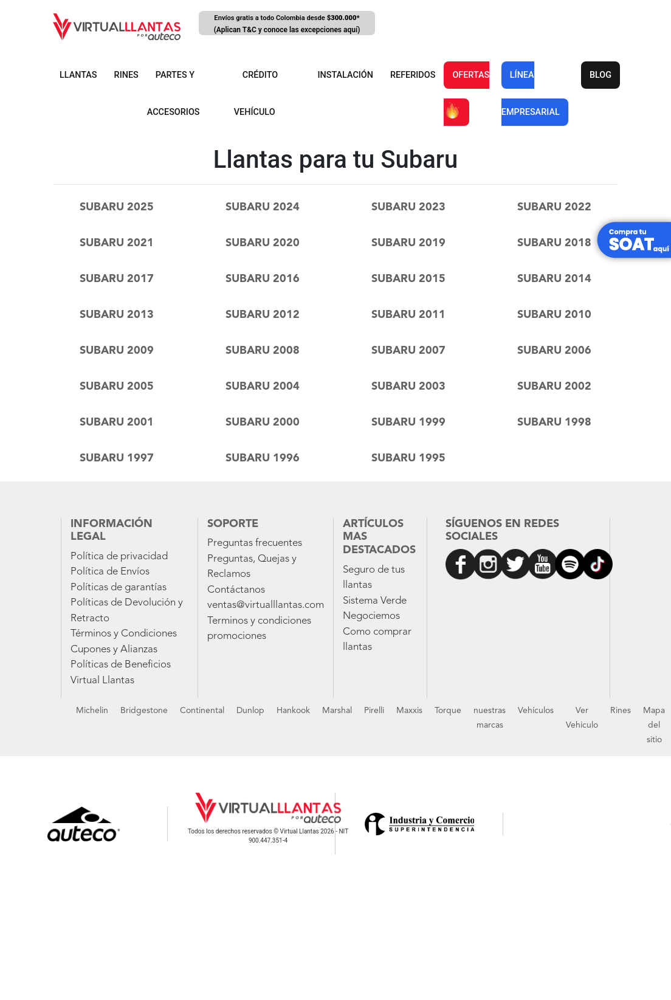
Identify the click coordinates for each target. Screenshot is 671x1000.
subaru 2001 (117, 422)
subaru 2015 (408, 279)
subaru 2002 (554, 386)
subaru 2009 (117, 350)
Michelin (92, 710)
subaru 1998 (554, 422)
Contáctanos (236, 590)
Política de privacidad (119, 556)
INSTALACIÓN (345, 75)
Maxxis (409, 710)
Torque (448, 710)
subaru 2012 (262, 314)
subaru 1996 (262, 458)
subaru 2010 (554, 314)
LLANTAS (78, 75)
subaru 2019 (408, 243)
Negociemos (371, 616)
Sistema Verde (375, 601)
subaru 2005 (117, 386)
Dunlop (250, 710)
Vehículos (536, 710)
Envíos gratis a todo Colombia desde (287, 24)
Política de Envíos (110, 572)
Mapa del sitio (654, 725)
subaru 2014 (554, 279)
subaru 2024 (262, 207)
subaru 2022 (554, 207)
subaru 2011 (408, 314)
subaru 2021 (117, 243)
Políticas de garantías (119, 587)
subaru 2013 (117, 314)
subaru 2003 (408, 386)
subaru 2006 (554, 350)
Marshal (337, 710)
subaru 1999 (408, 422)
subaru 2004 (262, 386)
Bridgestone (144, 710)
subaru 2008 (262, 350)
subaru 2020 (262, 243)
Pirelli (374, 710)
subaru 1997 (117, 458)
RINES (126, 75)
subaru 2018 (554, 243)
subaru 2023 (408, 207)
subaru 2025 (117, 207)
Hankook (293, 710)
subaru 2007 (408, 350)
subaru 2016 (262, 279)
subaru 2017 (117, 279)
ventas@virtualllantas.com (265, 605)
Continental (202, 710)
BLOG (600, 75)
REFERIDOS (412, 75)
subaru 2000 (262, 422)
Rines (620, 710)
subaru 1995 (408, 458)
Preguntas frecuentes (254, 543)
